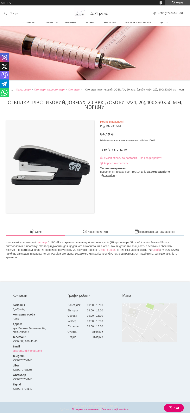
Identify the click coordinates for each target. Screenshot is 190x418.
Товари (48, 22)
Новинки (70, 22)
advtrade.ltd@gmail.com (27, 350)
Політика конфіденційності (116, 409)
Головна (29, 22)
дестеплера (108, 249)
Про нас (90, 22)
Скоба (156, 249)
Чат (174, 408)
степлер (42, 242)
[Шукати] (5, 13)
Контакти (110, 22)
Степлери (74, 89)
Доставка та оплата (138, 22)
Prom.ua (113, 405)
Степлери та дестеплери (49, 89)
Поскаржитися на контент (85, 409)
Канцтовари (23, 89)
